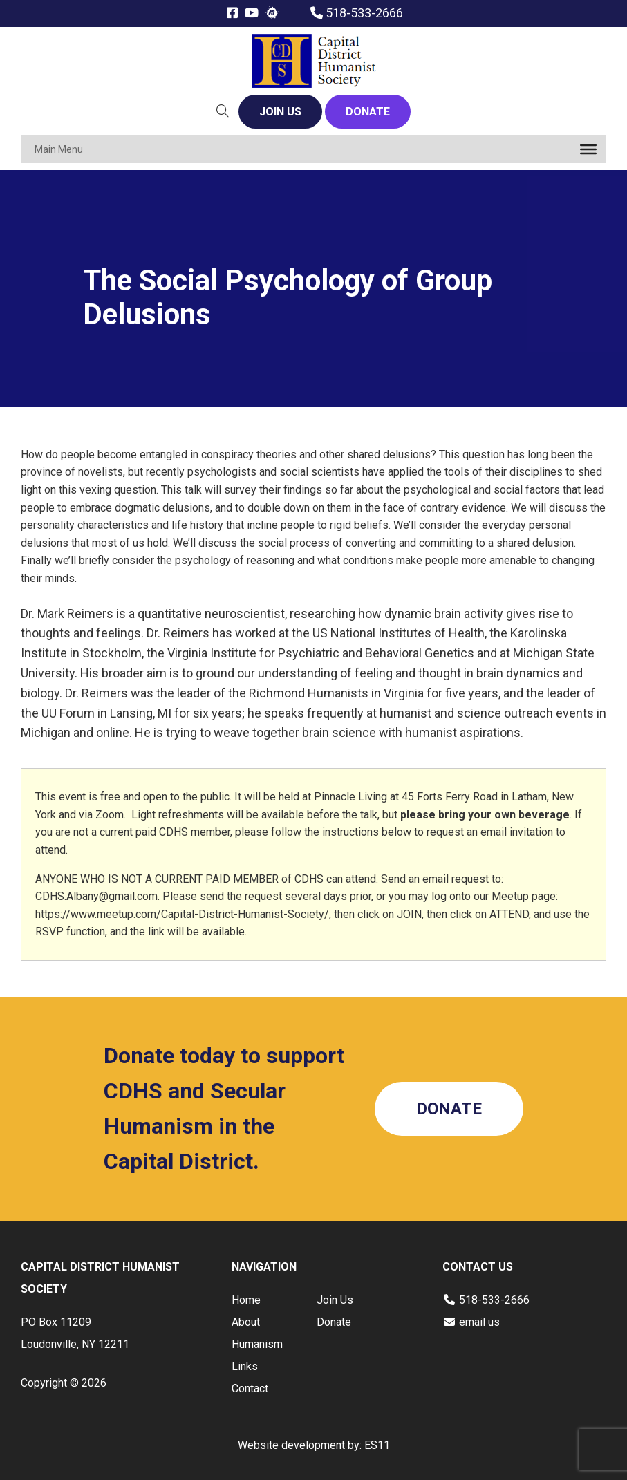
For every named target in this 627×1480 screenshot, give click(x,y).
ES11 (377, 1445)
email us (479, 1322)
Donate (334, 1322)
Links (245, 1366)
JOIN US (280, 111)
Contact (250, 1388)
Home (246, 1299)
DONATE (368, 111)
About (246, 1322)
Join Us (335, 1299)
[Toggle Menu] (588, 149)
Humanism (257, 1344)
